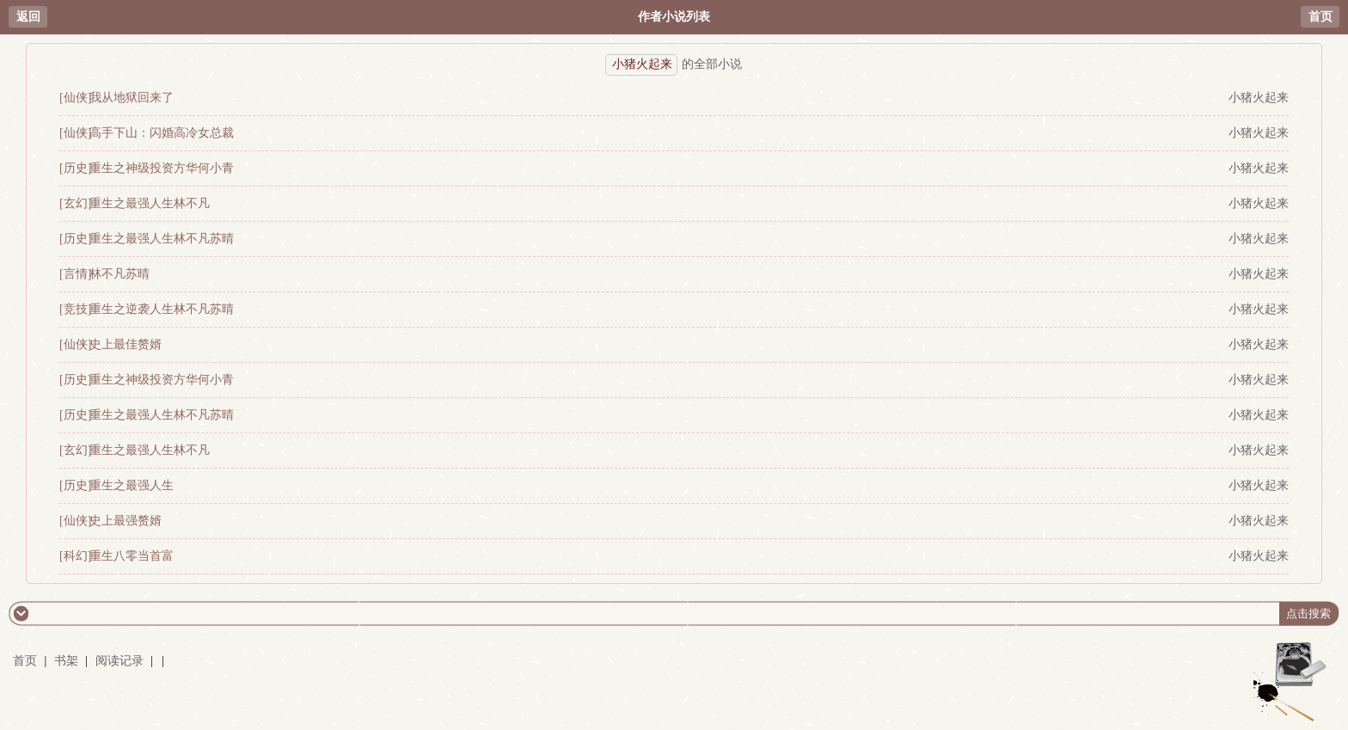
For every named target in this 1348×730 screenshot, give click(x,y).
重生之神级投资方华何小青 (161, 168)
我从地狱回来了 (131, 97)
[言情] (75, 273)
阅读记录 (121, 660)
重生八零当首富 (131, 555)
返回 (28, 16)
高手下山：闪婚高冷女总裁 (161, 132)
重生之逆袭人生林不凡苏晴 (161, 309)
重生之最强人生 (131, 485)
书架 (66, 660)
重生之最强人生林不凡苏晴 (161, 238)
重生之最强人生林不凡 (149, 203)
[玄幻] (75, 203)
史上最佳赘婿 (125, 344)
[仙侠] (75, 97)
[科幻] (75, 555)
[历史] (75, 168)
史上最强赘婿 (125, 520)
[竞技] (75, 309)
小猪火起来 (1259, 97)
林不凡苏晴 (119, 273)
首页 (1320, 16)
